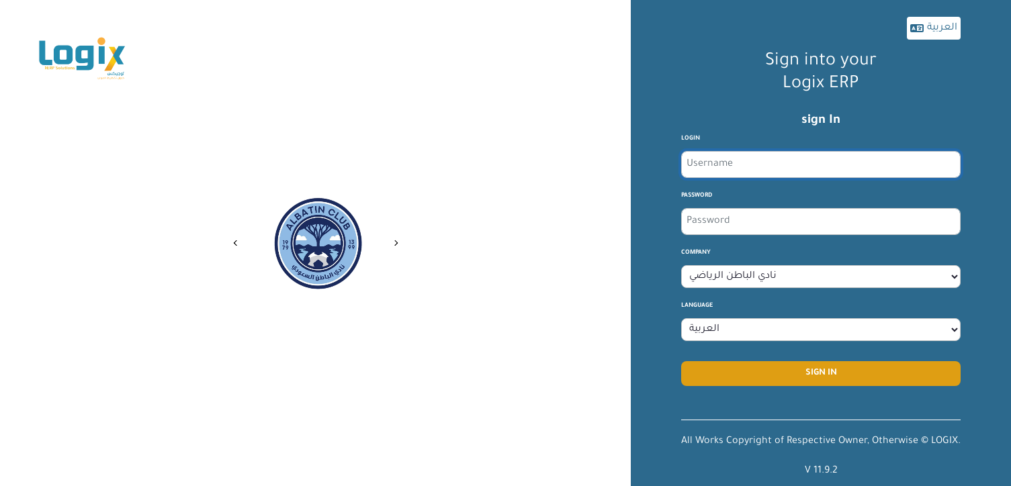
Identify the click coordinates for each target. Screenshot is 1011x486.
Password (696, 196)
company (696, 253)
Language (697, 306)
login (690, 139)
